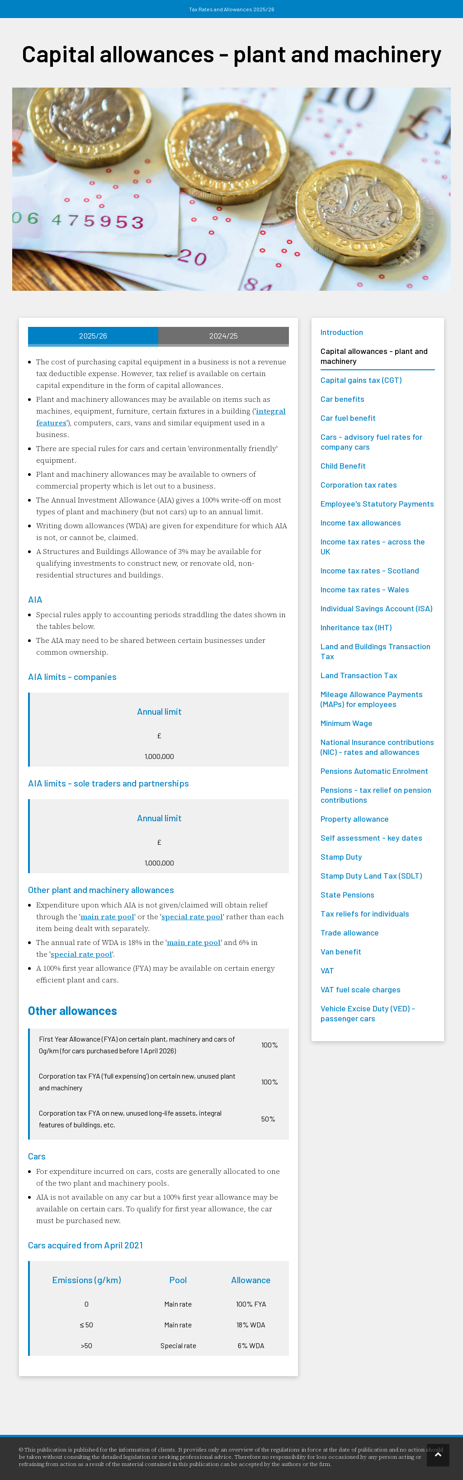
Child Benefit (343, 465)
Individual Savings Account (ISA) (376, 608)
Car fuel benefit (348, 418)
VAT (327, 970)
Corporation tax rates (359, 484)
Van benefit (341, 951)
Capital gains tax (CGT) (361, 380)
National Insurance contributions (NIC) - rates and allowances (377, 747)
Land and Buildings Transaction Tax (375, 651)
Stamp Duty (341, 856)
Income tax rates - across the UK (373, 546)
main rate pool (107, 917)
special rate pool (192, 917)
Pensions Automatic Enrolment (374, 771)
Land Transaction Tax (359, 675)
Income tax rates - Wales (365, 589)
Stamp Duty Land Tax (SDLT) (371, 875)
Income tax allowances (361, 522)
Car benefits (342, 399)
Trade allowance (350, 932)
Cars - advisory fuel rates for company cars (371, 441)
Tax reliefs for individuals (365, 913)
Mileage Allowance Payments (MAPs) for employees (372, 699)
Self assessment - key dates (371, 837)
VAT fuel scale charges (361, 989)
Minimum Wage (347, 723)
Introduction (342, 332)
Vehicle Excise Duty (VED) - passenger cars (368, 1013)
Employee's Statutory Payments (377, 503)
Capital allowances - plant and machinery (374, 356)
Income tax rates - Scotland (370, 570)
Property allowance (355, 819)
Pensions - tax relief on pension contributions (376, 795)
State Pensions (347, 894)
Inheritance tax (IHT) (356, 627)
